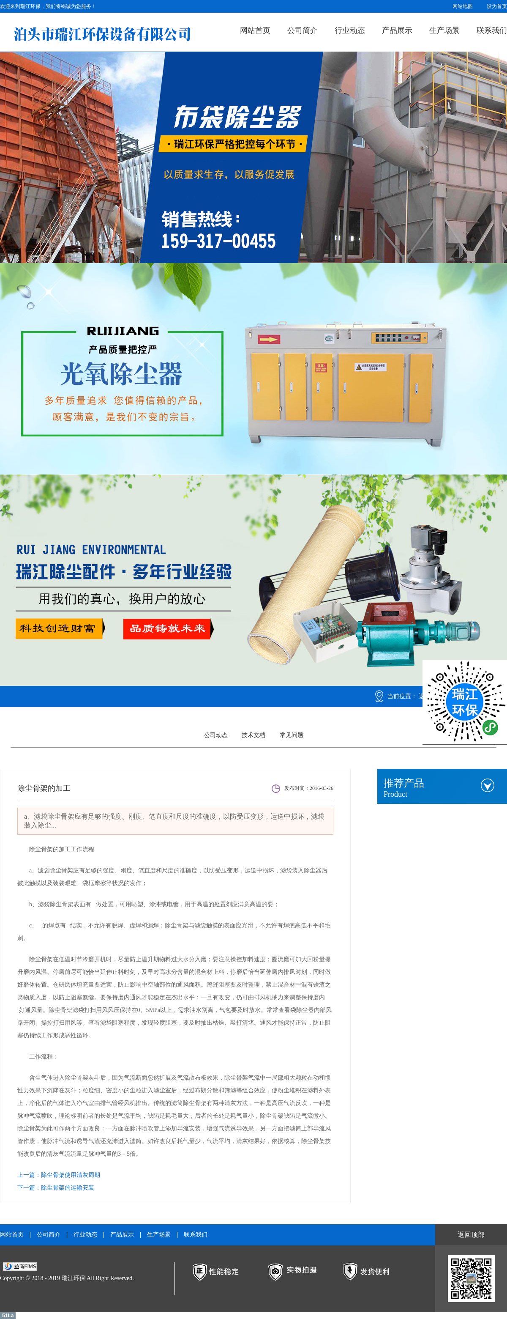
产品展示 (397, 30)
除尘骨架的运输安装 (67, 1188)
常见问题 (291, 735)
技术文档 (253, 735)
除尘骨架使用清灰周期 (70, 1175)
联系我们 (492, 30)
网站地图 (462, 6)
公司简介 (302, 30)
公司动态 (216, 735)
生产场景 (444, 30)
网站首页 (255, 30)
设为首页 (497, 6)
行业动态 (350, 30)
